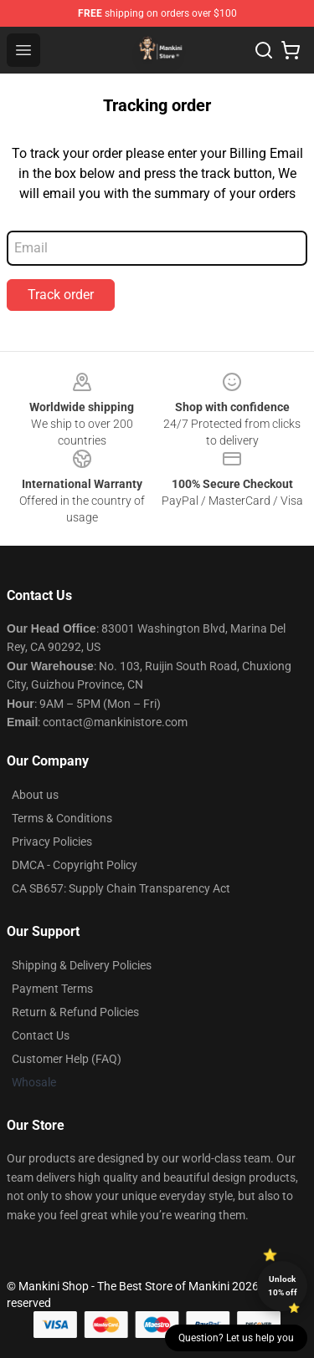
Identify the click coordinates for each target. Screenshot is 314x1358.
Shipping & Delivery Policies (82, 965)
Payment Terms (52, 988)
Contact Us (40, 1035)
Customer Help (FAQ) (66, 1059)
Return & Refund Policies (75, 1012)
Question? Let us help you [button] (236, 1338)
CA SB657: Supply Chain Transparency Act (121, 888)
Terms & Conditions (62, 818)
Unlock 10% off (282, 1285)
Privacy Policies (52, 841)
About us (35, 794)
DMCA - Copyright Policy (74, 865)
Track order (61, 295)
